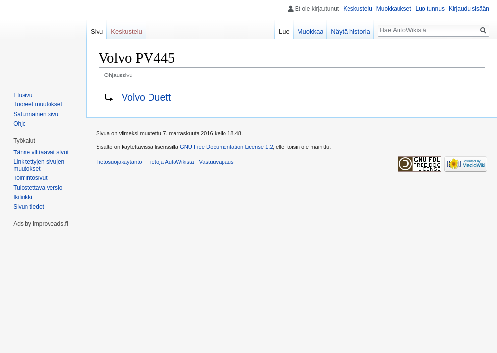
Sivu (97, 31)
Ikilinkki (22, 197)
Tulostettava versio (37, 187)
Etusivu (22, 95)
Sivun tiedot (28, 206)
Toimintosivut (30, 178)
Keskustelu (357, 8)
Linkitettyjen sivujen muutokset (38, 165)
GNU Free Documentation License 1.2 (226, 147)
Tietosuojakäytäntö (119, 162)
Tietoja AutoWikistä (171, 162)
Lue (284, 31)
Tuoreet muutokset (37, 104)
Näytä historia (350, 31)
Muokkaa (310, 31)
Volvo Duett (146, 97)
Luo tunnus (430, 8)
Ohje (19, 123)
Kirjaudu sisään (469, 8)
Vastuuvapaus (216, 162)
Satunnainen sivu (35, 114)
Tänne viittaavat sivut (41, 152)
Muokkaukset (393, 8)
